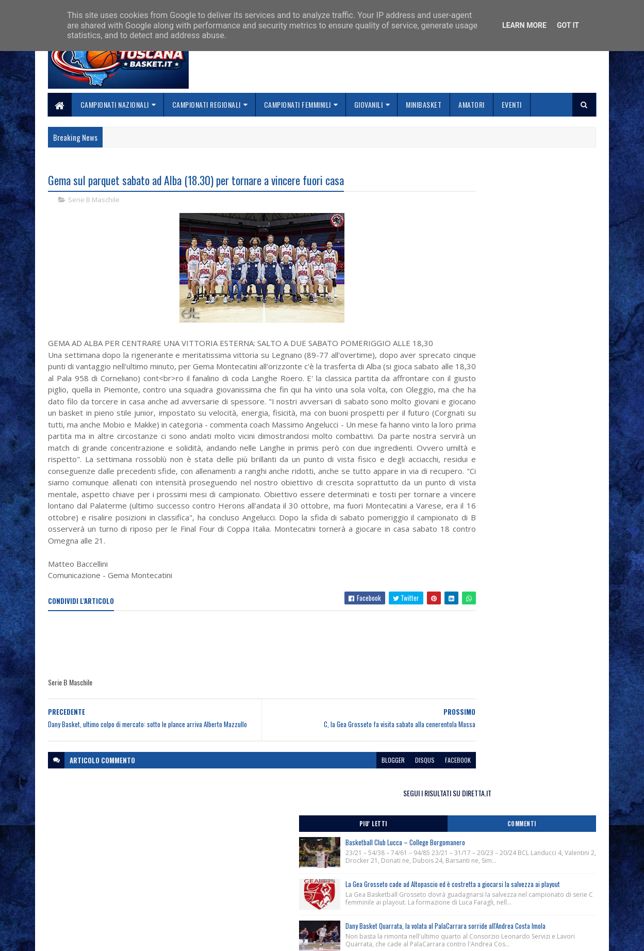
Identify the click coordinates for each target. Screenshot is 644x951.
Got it (568, 25)
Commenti (554, 214)
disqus (362, 812)
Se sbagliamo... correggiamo (280, 908)
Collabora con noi (262, 895)
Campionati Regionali (206, 104)
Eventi (512, 104)
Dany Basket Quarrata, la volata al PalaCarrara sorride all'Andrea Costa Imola (533, 364)
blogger (330, 812)
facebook (395, 812)
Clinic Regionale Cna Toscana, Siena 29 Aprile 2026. (505, 470)
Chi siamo (250, 883)
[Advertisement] (235, 692)
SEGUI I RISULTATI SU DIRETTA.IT (514, 182)
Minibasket (424, 104)
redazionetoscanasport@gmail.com (533, 872)
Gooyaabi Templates (183, 936)
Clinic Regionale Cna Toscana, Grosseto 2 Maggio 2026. (511, 491)
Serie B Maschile (94, 201)
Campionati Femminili (297, 104)
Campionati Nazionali (114, 104)
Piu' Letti (473, 214)
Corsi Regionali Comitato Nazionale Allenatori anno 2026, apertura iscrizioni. (506, 449)
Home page (252, 870)
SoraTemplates (96, 936)
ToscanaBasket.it (475, 596)
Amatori (472, 104)
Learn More (524, 25)
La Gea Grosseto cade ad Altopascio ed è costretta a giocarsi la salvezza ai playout (532, 301)
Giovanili (368, 104)
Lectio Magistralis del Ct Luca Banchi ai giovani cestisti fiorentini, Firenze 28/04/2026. (508, 533)
